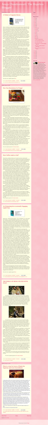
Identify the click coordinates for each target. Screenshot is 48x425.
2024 (35, 19)
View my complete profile (36, 79)
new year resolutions (16, 150)
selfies (18, 201)
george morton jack (11, 82)
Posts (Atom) (7, 417)
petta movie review (14, 411)
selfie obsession (14, 201)
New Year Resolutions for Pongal (12, 88)
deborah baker (16, 276)
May (35, 33)
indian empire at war (17, 82)
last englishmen (22, 276)
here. (15, 78)
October (36, 29)
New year (12, 150)
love (25, 276)
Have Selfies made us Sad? (11, 155)
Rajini (21, 411)
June (35, 32)
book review (6, 82)
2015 (35, 55)
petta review (18, 411)
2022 (35, 22)
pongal (21, 150)
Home (17, 415)
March (36, 36)
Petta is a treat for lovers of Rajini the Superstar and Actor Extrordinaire (14, 367)
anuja (6, 360)
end (19, 276)
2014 (35, 56)
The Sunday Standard (19, 355)
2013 (35, 58)
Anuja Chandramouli (8, 150)
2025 (35, 18)
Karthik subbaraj (7, 411)
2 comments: (17, 80)
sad (11, 201)
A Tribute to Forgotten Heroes (11, 15)
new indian (11, 360)
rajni (26, 411)
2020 (35, 25)
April (36, 35)
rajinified (24, 411)
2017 (35, 52)
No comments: (18, 200)
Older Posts (29, 415)
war (26, 276)
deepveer (8, 360)
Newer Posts (4, 415)
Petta (10, 411)
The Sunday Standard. (16, 146)
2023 (35, 21)
